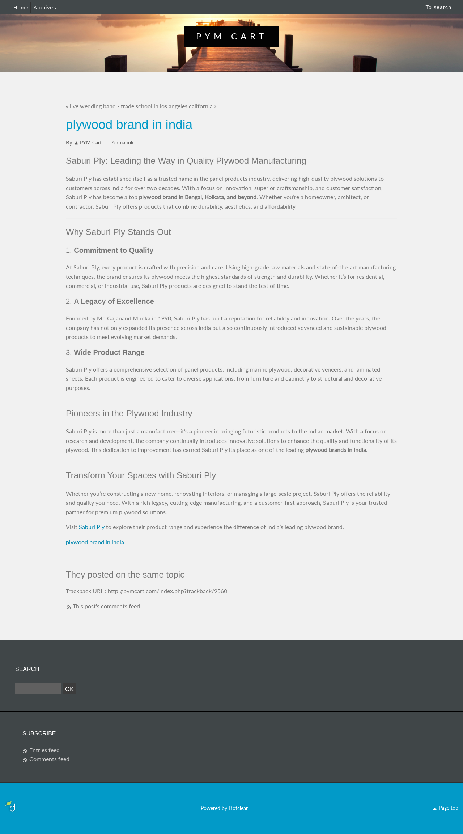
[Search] (38, 689)
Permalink (122, 142)
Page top (448, 808)
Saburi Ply (92, 526)
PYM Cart (231, 36)
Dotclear (238, 808)
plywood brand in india (95, 541)
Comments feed (49, 758)
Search (27, 669)
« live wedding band (91, 105)
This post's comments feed (106, 606)
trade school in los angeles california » (169, 105)
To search (438, 7)
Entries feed (44, 749)
